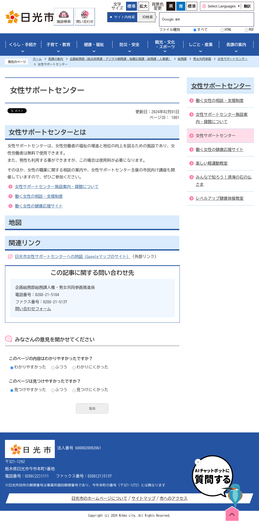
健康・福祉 (94, 45)
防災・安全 (129, 45)
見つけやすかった (28, 390)
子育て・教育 (58, 45)
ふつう (59, 367)
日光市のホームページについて (99, 498)
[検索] (201, 19)
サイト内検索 (124, 17)
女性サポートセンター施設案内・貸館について (57, 187)
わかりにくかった (90, 367)
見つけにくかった (90, 390)
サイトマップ (143, 498)
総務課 (182, 58)
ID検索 (147, 17)
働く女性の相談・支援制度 (39, 196)
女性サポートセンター (233, 58)
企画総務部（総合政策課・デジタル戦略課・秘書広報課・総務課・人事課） (120, 58)
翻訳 (247, 6)
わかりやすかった (28, 367)
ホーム (37, 58)
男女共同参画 (202, 58)
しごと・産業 (201, 45)
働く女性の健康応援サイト (39, 206)
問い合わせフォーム (33, 309)
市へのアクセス (174, 498)
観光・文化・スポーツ (165, 44)
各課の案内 (236, 45)
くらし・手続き (23, 45)
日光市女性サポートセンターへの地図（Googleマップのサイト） (72, 257)
